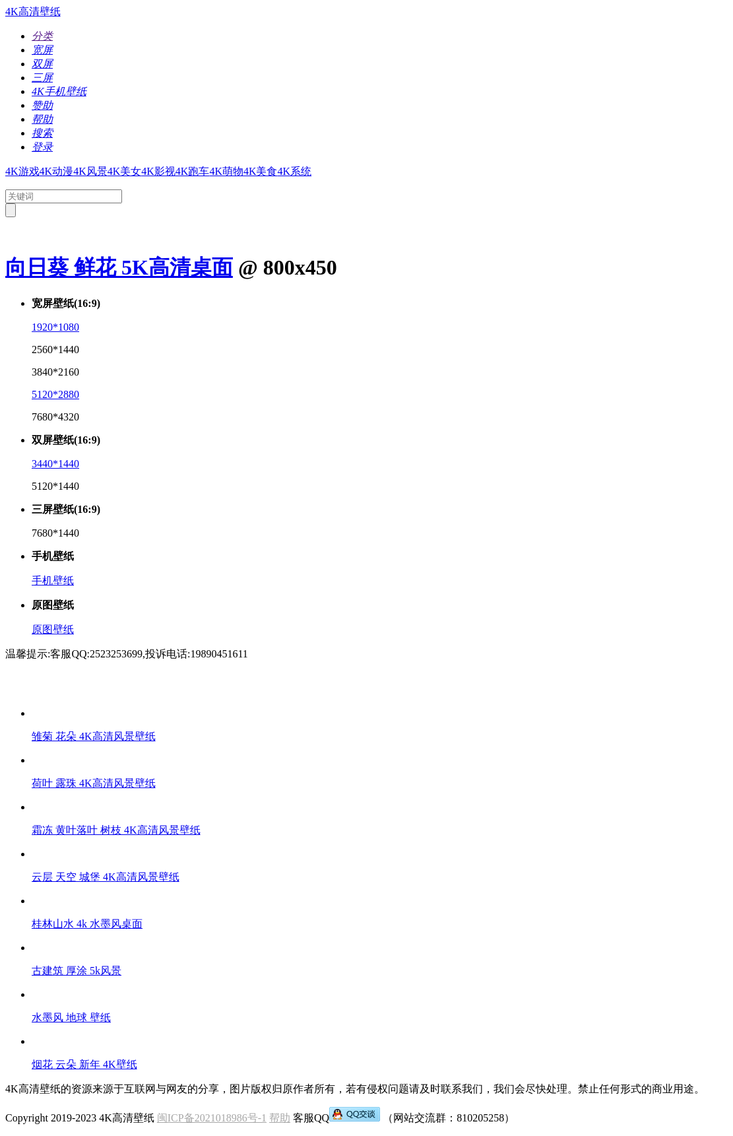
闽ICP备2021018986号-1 (212, 1117)
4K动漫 (57, 171)
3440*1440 (55, 463)
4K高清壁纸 (33, 11)
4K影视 (158, 171)
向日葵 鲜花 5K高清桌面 (119, 267)
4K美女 (125, 171)
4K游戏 (22, 171)
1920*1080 (55, 327)
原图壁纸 (53, 629)
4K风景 (90, 171)
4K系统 (295, 171)
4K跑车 (192, 171)
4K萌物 (226, 171)
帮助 (279, 1117)
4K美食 (260, 171)
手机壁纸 (53, 580)
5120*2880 (55, 394)
